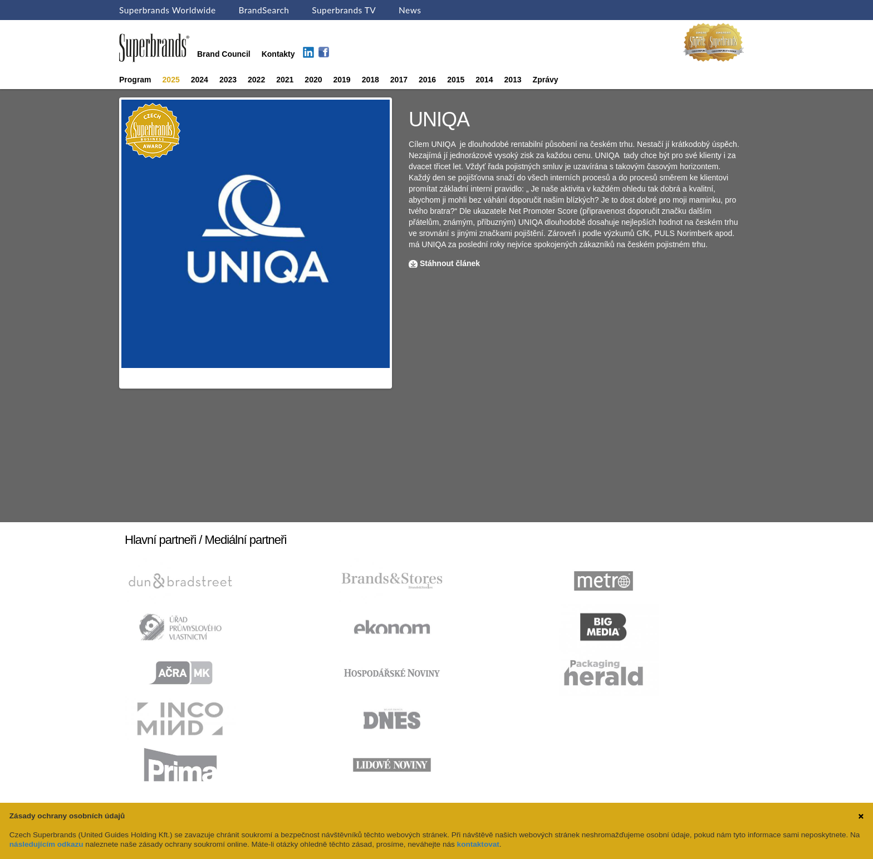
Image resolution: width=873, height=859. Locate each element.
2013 (512, 79)
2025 (171, 79)
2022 (256, 79)
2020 (313, 79)
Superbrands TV (344, 10)
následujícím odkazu (46, 844)
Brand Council (224, 54)
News (410, 10)
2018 (370, 79)
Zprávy (545, 79)
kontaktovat (478, 844)
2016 (427, 79)
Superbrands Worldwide (167, 10)
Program (135, 79)
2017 (399, 79)
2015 (455, 79)
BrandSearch (263, 10)
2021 (284, 79)
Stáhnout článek (450, 263)
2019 (342, 79)
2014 (484, 79)
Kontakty (278, 54)
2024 (199, 79)
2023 (228, 79)
